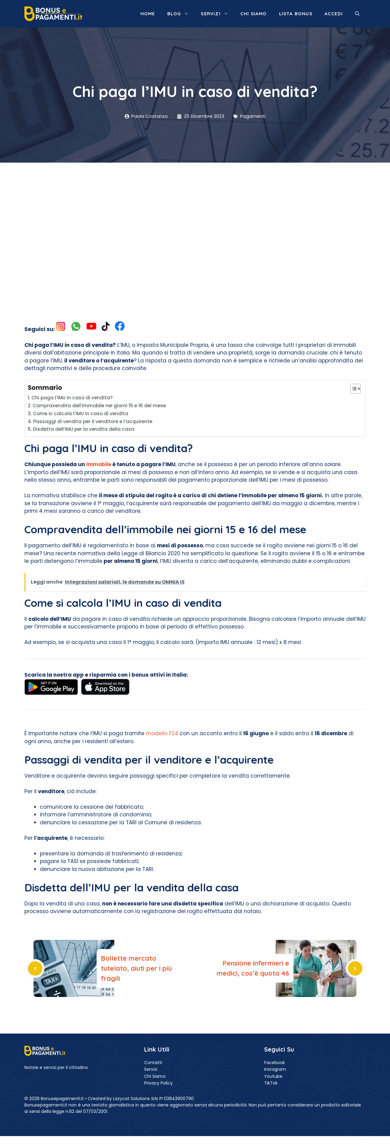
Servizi (217, 13)
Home (147, 13)
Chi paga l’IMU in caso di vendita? (72, 397)
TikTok (271, 1083)
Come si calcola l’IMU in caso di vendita (80, 413)
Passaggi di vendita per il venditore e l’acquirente (92, 421)
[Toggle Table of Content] (352, 388)
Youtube (273, 1076)
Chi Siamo (155, 1076)
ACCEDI (333, 13)
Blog (181, 13)
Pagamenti (252, 116)
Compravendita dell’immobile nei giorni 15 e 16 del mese (99, 405)
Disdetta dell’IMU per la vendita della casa (83, 429)
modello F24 (162, 733)
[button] (357, 13)
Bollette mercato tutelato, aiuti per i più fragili (136, 968)
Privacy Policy (158, 1083)
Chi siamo (253, 13)
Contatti (153, 1062)
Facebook (274, 1062)
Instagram (275, 1069)
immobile (98, 464)
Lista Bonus (295, 13)
